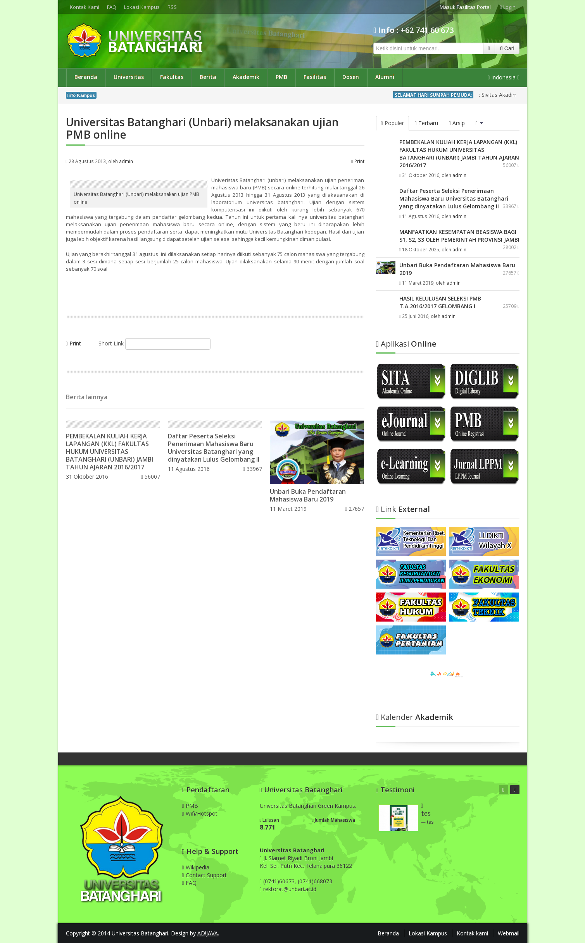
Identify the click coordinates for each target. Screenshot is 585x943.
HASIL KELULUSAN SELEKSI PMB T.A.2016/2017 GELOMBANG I (440, 302)
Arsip (457, 123)
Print (357, 161)
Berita (208, 77)
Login (508, 6)
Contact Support (204, 875)
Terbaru (426, 123)
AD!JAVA (207, 933)
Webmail (508, 933)
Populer (392, 123)
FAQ (111, 6)
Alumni (384, 77)
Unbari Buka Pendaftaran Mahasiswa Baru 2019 (308, 495)
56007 (150, 476)
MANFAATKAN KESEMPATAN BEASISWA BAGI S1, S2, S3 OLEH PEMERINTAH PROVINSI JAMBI (459, 235)
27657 (354, 508)
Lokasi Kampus (142, 6)
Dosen (350, 77)
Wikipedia (195, 867)
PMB (281, 77)
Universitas (129, 77)
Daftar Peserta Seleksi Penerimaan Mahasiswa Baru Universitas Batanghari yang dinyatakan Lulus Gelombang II (213, 448)
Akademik (246, 77)
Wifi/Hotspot (199, 813)
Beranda (85, 77)
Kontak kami (472, 933)
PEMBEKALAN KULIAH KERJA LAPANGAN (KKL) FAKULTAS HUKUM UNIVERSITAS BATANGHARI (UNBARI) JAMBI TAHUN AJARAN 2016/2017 (109, 451)
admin (126, 161)
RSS (172, 6)
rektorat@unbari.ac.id (289, 889)
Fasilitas (315, 77)
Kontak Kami (84, 6)
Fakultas (171, 77)
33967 (252, 468)
